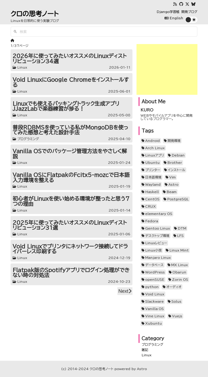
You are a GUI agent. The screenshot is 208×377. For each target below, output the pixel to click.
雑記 (145, 349)
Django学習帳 (168, 11)
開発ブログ (189, 11)
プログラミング (152, 344)
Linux (147, 355)
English (176, 18)
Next (124, 291)
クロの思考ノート (34, 14)
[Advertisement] (166, 69)
